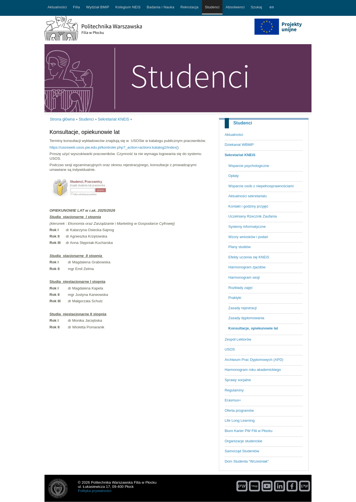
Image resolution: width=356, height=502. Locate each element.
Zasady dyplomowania (246, 318)
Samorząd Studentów (242, 451)
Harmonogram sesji (244, 277)
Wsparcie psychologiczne (248, 166)
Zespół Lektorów (238, 339)
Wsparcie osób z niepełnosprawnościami (261, 186)
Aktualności (234, 135)
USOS (230, 349)
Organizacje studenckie (243, 441)
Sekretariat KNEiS (240, 155)
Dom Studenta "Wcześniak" (247, 461)
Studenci (242, 123)
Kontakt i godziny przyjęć (248, 206)
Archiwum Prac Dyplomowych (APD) (254, 360)
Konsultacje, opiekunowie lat (253, 328)
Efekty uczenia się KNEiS (248, 257)
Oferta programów (239, 410)
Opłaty (233, 176)
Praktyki (234, 298)
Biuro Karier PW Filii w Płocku (249, 431)
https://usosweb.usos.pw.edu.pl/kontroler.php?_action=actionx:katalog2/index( (113, 147)
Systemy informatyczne (247, 226)
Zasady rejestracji (242, 308)
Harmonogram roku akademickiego (253, 370)
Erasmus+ (233, 400)
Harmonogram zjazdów (247, 267)
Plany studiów (239, 247)
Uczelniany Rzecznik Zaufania (252, 216)
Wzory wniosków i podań (248, 237)
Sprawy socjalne (238, 380)
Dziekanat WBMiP (239, 145)
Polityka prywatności (95, 491)
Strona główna (62, 119)
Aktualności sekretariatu (247, 196)
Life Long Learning (240, 420)
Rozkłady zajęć (240, 288)
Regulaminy (234, 390)
